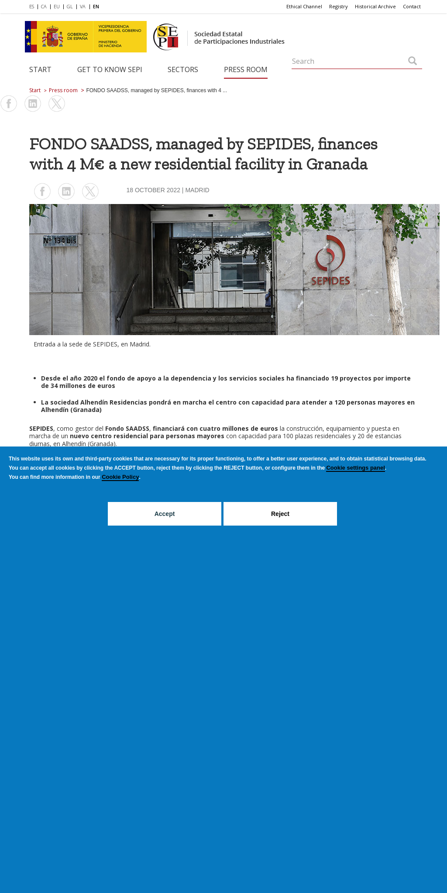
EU (57, 6)
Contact (412, 6)
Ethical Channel (304, 6)
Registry (338, 6)
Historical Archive (375, 6)
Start (40, 69)
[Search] (412, 61)
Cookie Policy (120, 477)
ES (31, 6)
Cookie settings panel (355, 467)
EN (96, 6)
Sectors (183, 69)
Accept (165, 513)
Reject (280, 513)
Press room (246, 69)
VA (83, 6)
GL (70, 6)
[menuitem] (33, 7)
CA (44, 6)
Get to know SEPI (109, 69)
